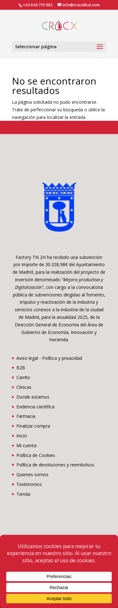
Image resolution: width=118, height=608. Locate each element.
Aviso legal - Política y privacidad (49, 358)
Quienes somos (32, 474)
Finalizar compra (33, 426)
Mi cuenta (26, 445)
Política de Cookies (35, 455)
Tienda (23, 494)
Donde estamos (32, 397)
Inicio (21, 436)
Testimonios (29, 484)
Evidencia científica (35, 407)
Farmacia (25, 416)
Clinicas (23, 387)
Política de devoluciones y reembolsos (55, 465)
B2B (20, 368)
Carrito (23, 377)
